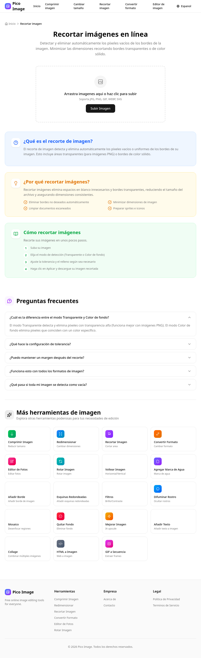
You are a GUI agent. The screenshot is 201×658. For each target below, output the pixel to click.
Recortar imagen (105, 6)
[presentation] (100, 94)
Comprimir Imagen (66, 599)
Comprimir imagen (52, 6)
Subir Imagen (100, 108)
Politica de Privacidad (166, 599)
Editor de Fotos (63, 624)
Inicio (37, 6)
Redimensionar (63, 605)
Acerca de (110, 599)
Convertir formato (131, 6)
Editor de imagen (158, 6)
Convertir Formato (66, 618)
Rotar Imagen (63, 630)
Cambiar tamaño (79, 6)
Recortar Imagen (65, 611)
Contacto (109, 605)
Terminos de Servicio (166, 605)
